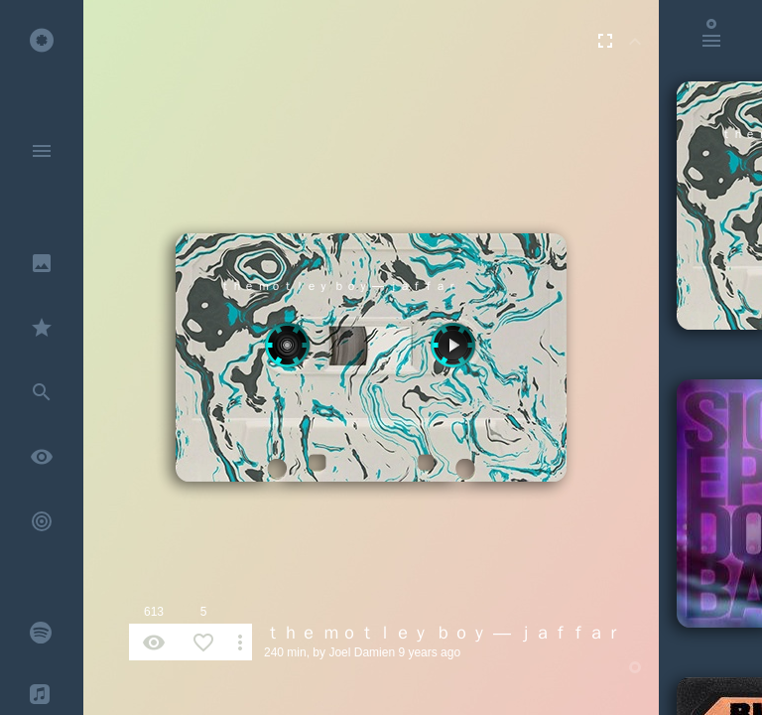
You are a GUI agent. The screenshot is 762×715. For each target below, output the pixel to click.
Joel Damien (361, 652)
